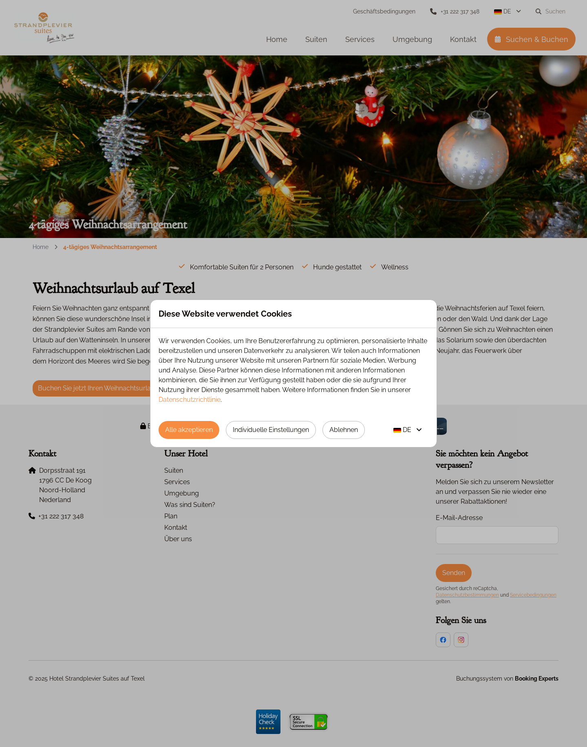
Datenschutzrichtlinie (190, 399)
